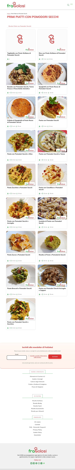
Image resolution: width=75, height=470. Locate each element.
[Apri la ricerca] (68, 5)
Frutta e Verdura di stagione (37, 384)
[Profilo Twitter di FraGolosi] (31, 463)
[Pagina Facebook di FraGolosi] (34, 463)
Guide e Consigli (37, 379)
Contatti (37, 424)
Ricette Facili (37, 406)
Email (16, 354)
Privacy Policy (37, 430)
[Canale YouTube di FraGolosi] (41, 463)
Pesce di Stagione (37, 387)
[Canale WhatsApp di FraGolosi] (44, 463)
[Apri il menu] (71, 4)
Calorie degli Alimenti (37, 381)
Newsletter (37, 435)
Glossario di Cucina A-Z (37, 376)
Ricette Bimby (37, 403)
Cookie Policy (37, 432)
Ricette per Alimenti (37, 411)
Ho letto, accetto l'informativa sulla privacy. (38, 356)
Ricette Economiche (37, 408)
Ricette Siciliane (37, 400)
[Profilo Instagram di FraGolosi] (39, 463)
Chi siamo (37, 422)
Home (8, 13)
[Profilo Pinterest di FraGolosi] (36, 463)
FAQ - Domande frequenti (37, 427)
